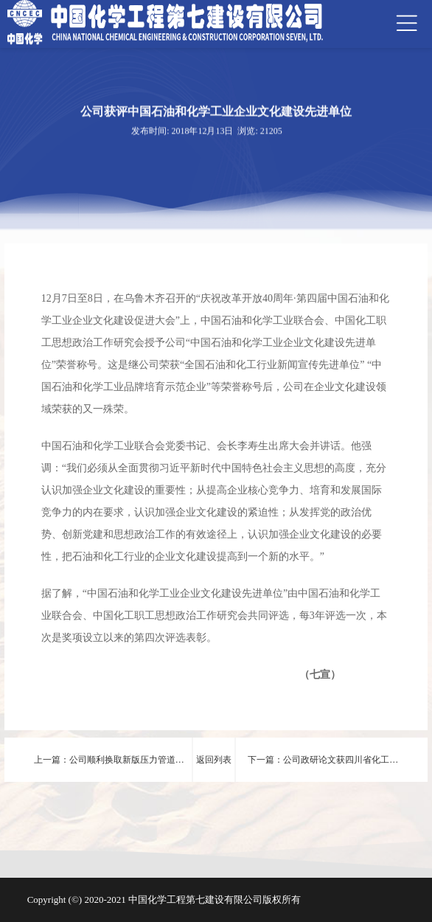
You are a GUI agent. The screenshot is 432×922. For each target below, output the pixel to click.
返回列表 (213, 760)
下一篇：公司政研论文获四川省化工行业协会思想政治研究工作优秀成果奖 (323, 768)
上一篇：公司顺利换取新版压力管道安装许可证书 (109, 768)
